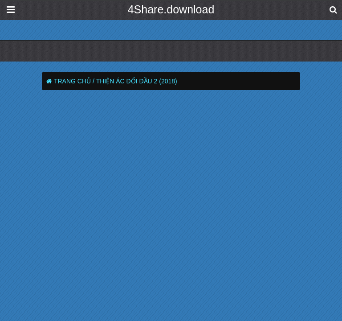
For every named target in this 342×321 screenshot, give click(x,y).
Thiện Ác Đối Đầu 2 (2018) (136, 81)
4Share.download (171, 9)
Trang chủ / (74, 81)
